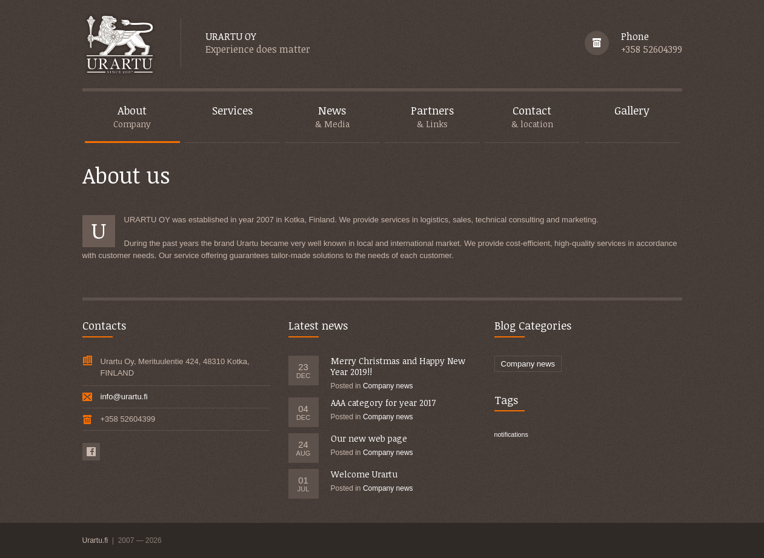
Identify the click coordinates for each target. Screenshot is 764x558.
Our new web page (369, 438)
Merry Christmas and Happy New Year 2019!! (398, 366)
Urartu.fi (96, 540)
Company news (388, 386)
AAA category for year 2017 (383, 402)
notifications (511, 434)
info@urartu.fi (124, 396)
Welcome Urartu (364, 474)
